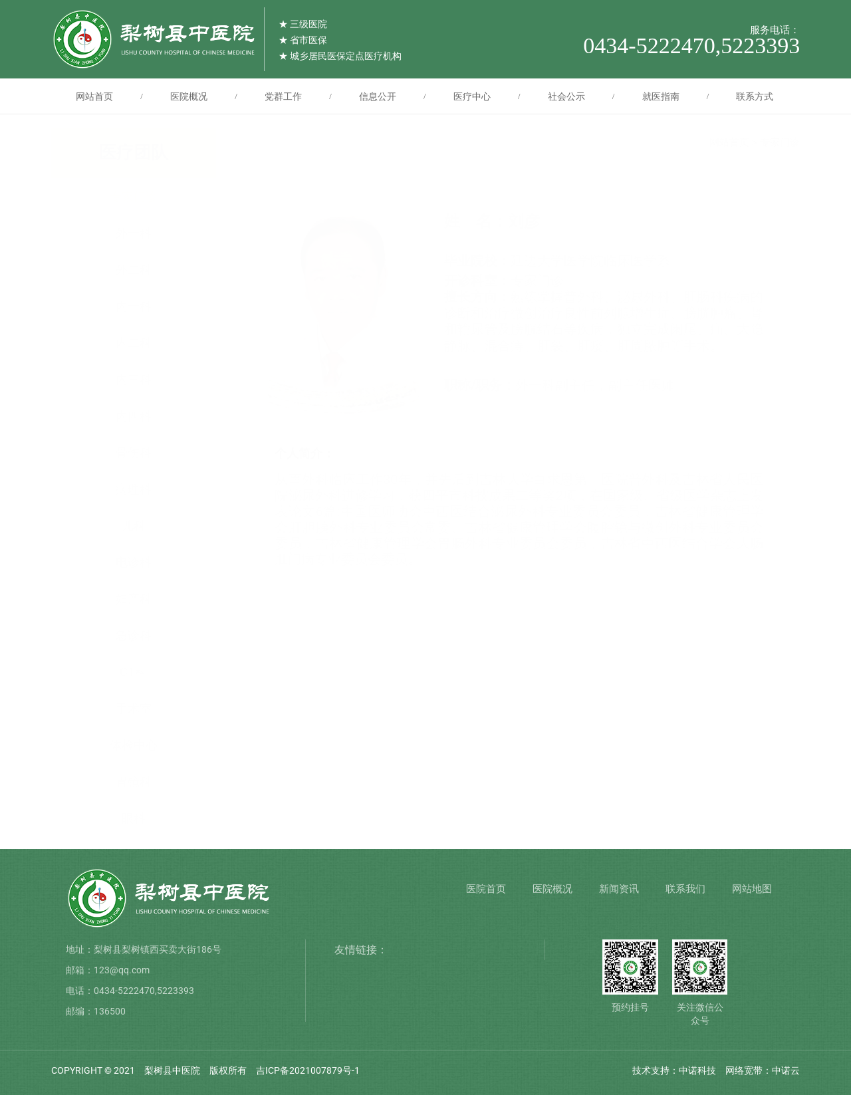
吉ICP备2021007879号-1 (308, 1070)
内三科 (134, 379)
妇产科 (134, 599)
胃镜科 (134, 782)
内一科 (134, 306)
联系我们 (685, 889)
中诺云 (786, 1070)
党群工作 (283, 96)
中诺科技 (697, 1070)
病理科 (134, 489)
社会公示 (566, 96)
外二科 (134, 270)
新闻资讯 (619, 889)
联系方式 (754, 96)
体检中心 (134, 745)
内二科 (134, 343)
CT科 (133, 672)
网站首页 (94, 96)
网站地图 (752, 889)
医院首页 (486, 889)
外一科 (134, 233)
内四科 (134, 416)
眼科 (134, 818)
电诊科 (134, 562)
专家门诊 (134, 196)
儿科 (134, 526)
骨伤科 (134, 452)
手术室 (134, 708)
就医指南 (660, 96)
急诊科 (134, 635)
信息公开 (377, 96)
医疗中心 (472, 96)
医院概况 (188, 96)
